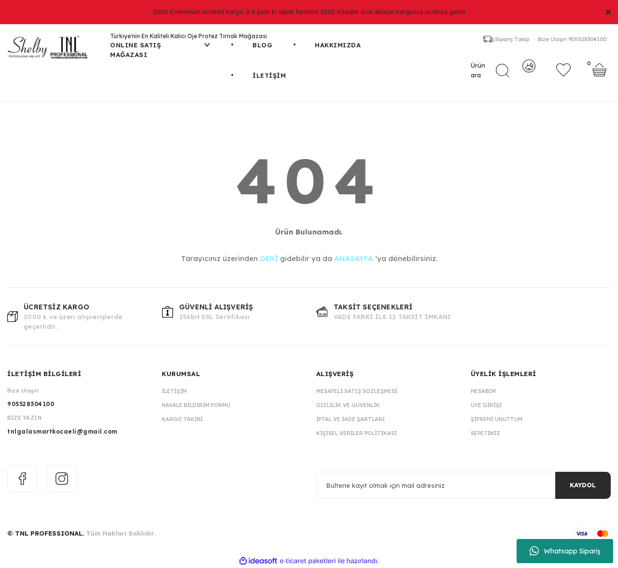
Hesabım (483, 391)
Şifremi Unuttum (496, 419)
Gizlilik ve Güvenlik (348, 405)
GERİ (269, 258)
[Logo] (51, 51)
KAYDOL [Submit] (583, 485)
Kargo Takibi (182, 419)
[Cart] (599, 75)
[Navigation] (160, 56)
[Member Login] (529, 74)
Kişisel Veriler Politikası (356, 433)
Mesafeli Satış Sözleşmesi (356, 391)
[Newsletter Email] (463, 485)
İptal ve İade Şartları (350, 419)
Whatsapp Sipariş (565, 551)
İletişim (174, 391)
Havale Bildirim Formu (196, 405)
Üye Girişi (486, 405)
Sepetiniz (485, 433)
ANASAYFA (353, 258)
